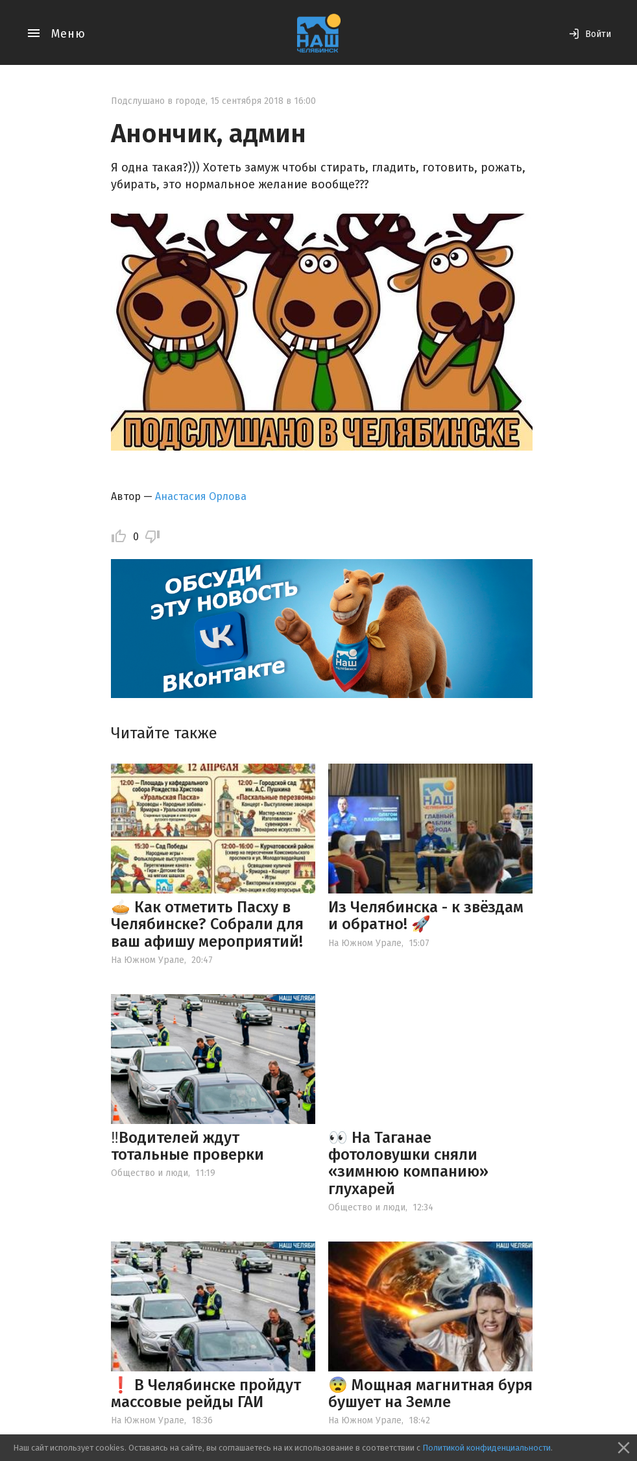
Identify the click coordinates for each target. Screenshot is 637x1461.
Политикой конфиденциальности (486, 1448)
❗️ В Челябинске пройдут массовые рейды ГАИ (206, 1393)
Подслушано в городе (158, 100)
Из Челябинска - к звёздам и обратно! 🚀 (425, 915)
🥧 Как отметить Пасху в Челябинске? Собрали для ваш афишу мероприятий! (207, 924)
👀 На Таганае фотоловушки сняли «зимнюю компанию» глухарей (408, 1163)
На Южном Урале (147, 960)
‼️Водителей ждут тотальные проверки (187, 1146)
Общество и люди (149, 1173)
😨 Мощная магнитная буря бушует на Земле (430, 1393)
